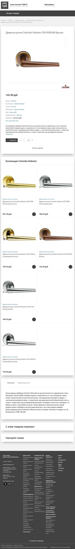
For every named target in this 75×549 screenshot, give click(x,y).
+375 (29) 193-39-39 (7, 461)
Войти (46, 6)
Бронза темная (19, 109)
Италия (13, 106)
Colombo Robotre (19, 104)
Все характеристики (12, 121)
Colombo (13, 101)
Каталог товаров (14, 13)
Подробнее (9, 134)
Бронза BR (13, 112)
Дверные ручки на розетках (10, 199)
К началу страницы (37, 541)
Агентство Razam (65, 547)
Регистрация (52, 6)
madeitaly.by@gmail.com (8, 464)
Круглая (19, 115)
